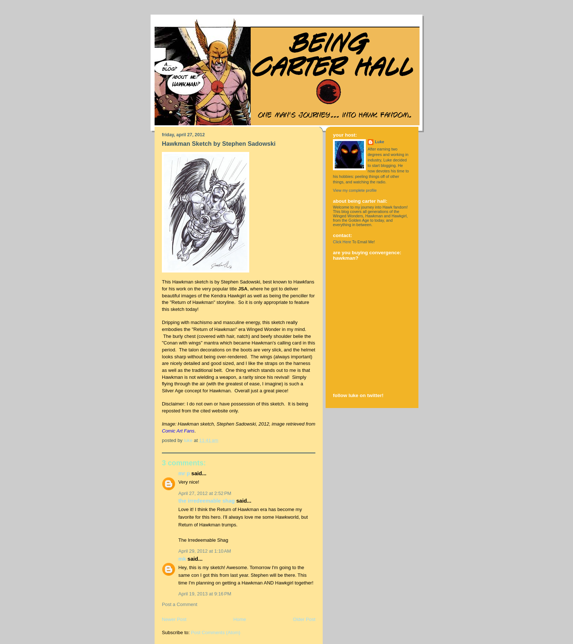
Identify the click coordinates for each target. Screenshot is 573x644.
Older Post (304, 619)
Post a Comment (179, 604)
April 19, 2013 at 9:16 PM (204, 594)
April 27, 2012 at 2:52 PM (204, 493)
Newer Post (174, 619)
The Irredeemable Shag (206, 501)
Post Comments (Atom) (215, 632)
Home (240, 619)
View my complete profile (355, 190)
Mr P (184, 473)
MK (182, 559)
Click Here (342, 242)
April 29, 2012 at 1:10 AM (204, 551)
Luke (379, 142)
